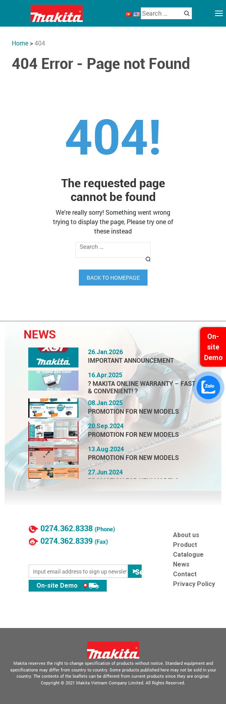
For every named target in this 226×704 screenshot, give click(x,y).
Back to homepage (113, 277)
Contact (185, 574)
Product (185, 544)
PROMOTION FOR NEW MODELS (133, 411)
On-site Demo (67, 585)
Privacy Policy (194, 584)
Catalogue (188, 554)
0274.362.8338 (66, 528)
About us (186, 535)
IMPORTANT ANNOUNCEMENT (131, 360)
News (181, 564)
